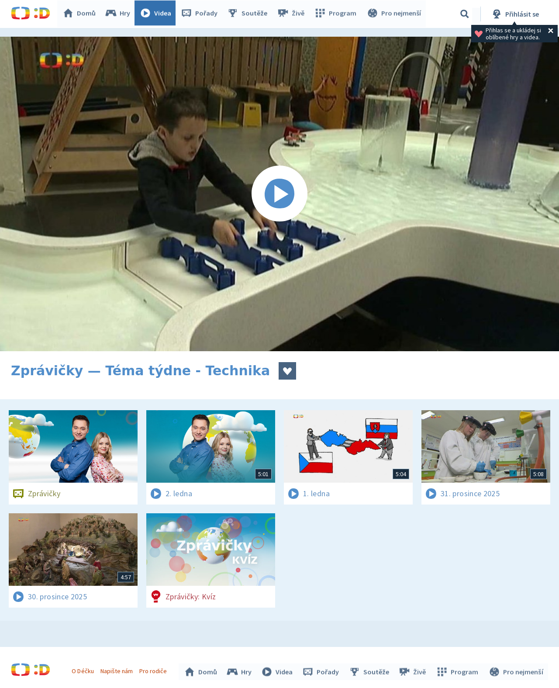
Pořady (201, 14)
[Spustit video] (279, 194)
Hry (120, 14)
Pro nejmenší (394, 14)
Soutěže (249, 14)
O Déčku (84, 670)
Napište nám (117, 670)
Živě (293, 14)
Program (336, 14)
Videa (157, 14)
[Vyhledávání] (464, 14)
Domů (81, 14)
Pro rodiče (154, 670)
